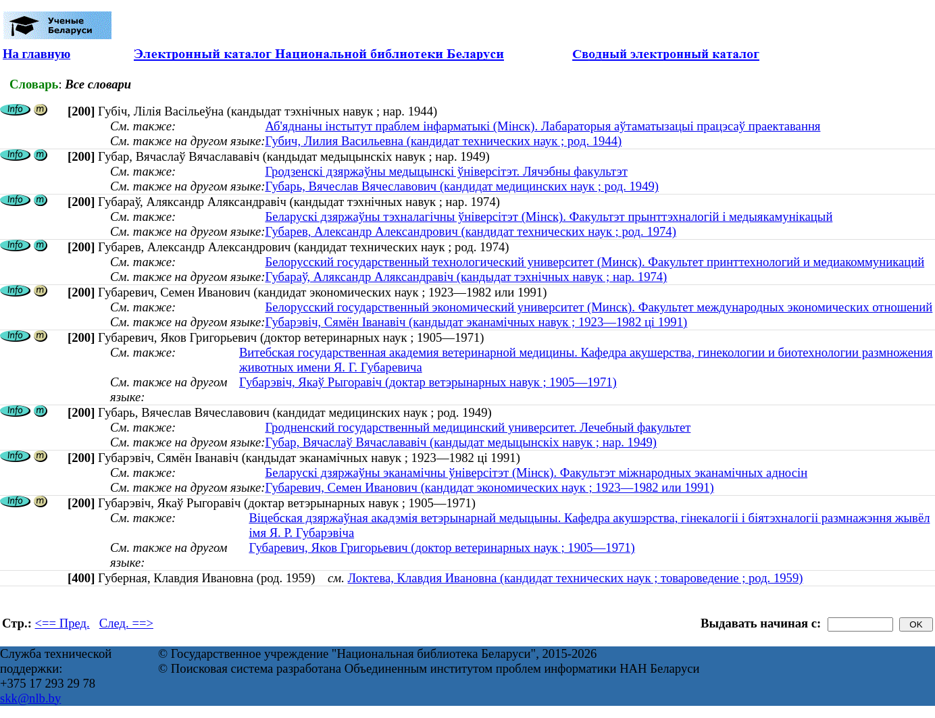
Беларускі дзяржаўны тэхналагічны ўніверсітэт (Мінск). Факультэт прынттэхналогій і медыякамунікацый (548, 216)
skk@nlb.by (30, 698)
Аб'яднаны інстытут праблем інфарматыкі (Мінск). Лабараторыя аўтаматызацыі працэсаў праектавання (542, 126)
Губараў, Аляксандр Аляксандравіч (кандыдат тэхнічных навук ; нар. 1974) (466, 277)
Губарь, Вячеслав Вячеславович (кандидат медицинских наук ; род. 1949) (462, 186)
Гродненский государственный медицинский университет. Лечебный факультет (477, 427)
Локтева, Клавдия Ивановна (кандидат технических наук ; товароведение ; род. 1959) (575, 578)
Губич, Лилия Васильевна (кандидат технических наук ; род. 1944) (443, 141)
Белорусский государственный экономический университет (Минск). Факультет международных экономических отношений (598, 307)
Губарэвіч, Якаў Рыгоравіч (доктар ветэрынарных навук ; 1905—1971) (428, 382)
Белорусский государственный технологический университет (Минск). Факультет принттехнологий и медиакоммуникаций (594, 262)
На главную (36, 54)
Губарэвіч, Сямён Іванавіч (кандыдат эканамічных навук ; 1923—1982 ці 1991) (476, 322)
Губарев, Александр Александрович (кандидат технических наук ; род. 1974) (470, 231)
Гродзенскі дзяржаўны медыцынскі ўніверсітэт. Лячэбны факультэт (446, 171)
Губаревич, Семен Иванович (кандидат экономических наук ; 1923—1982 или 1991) (489, 487)
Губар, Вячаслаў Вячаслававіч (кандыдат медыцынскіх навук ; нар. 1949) (461, 442)
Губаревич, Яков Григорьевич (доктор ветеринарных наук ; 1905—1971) (441, 547)
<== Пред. (62, 623)
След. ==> (126, 623)
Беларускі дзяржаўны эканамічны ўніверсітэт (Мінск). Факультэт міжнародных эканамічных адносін (536, 472)
